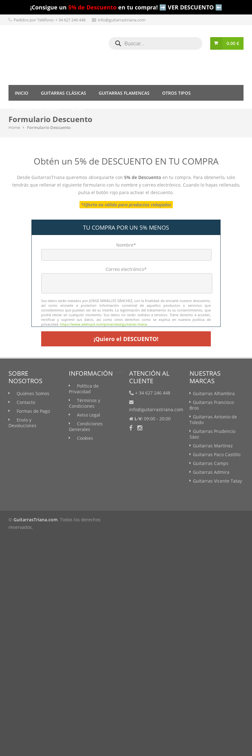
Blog (78, 109)
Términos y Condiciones (84, 403)
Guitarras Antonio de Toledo (213, 419)
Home (14, 127)
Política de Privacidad (84, 389)
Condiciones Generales (86, 426)
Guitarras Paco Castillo (216, 454)
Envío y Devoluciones (22, 422)
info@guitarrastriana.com (121, 20)
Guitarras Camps (210, 463)
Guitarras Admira (211, 472)
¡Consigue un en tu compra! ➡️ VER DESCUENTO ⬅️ (126, 7)
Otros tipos (176, 93)
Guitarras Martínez (213, 446)
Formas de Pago (33, 411)
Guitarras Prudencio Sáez (212, 434)
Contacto (26, 402)
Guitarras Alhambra (214, 393)
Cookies (85, 438)
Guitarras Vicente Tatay (217, 481)
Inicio (21, 93)
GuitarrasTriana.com (36, 520)
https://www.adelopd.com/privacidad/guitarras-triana (103, 324)
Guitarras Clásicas (63, 93)
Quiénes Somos (33, 393)
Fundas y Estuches (37, 109)
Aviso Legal (88, 415)
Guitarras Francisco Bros (211, 405)
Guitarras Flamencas (124, 93)
